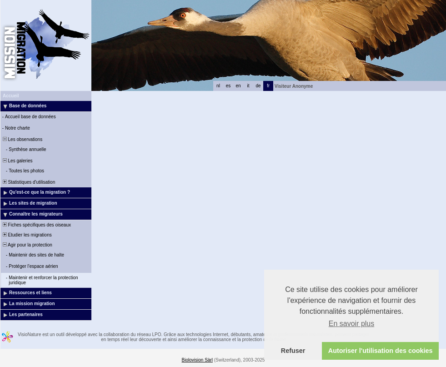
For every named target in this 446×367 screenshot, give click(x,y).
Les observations (21, 139)
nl (218, 85)
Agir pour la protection (26, 244)
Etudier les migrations (26, 234)
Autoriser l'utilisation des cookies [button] (380, 350)
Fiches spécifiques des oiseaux (36, 224)
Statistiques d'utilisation (28, 182)
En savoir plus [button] (352, 323)
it (248, 85)
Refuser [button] (293, 350)
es (228, 85)
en (238, 85)
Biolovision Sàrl (197, 359)
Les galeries (16, 160)
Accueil (11, 95)
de (258, 85)
